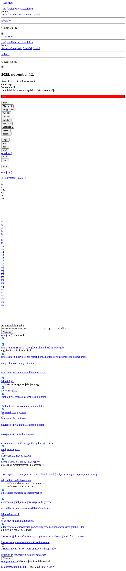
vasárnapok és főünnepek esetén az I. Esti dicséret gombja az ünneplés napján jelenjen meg (49, 474)
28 (2, 299)
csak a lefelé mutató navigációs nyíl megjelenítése (27, 443)
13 (2, 254)
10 (2, 245)
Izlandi (36, 14)
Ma (5, 2)
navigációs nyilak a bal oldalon (17, 434)
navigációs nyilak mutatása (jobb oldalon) (23, 424)
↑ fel (3, 8)
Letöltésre (27, 8)
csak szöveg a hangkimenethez (17, 520)
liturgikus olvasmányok (13, 418)
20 (2, 275)
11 (2, 248)
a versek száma (9, 390)
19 (2, 272)
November (10, 177)
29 (2, 302)
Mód (10, 2)
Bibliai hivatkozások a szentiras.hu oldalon (23, 396)
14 (2, 257)
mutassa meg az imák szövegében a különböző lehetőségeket (33, 347)
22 (2, 281)
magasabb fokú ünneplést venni (17, 363)
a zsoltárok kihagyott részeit (16, 455)
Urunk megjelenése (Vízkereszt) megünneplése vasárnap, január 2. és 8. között (42, 536)
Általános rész (14, 8)
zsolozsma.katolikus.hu (13, 566)
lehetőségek (7, 381)
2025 (20, 177)
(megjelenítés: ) (9, 561)
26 (2, 293)
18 (2, 269)
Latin (19, 14)
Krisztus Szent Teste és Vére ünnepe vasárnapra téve (28, 548)
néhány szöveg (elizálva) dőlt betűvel (21, 461)
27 (2, 296)
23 (2, 284)
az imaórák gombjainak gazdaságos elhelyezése (26, 502)
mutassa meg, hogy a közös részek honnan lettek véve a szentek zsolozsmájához (43, 356)
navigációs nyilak (10, 449)
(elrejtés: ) (6, 153)
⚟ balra (5, 54)
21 (2, 278)
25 (2, 290)
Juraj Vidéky (47, 566)
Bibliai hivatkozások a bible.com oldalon (22, 406)
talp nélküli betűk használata (16, 480)
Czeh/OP (27, 14)
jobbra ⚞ (6, 20)
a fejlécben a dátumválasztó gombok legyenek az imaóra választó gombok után (42, 527)
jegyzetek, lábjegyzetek (13, 412)
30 (2, 304)
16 (2, 263)
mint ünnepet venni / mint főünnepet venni (23, 372)
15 (2, 260)
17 (2, 266)
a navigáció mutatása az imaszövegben (21, 492)
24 (2, 287)
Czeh (13, 14)
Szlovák (5, 14)
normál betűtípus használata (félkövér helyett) (25, 508)
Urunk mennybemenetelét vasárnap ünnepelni (25, 542)
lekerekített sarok (10, 514)
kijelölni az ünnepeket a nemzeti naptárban (23, 554)
